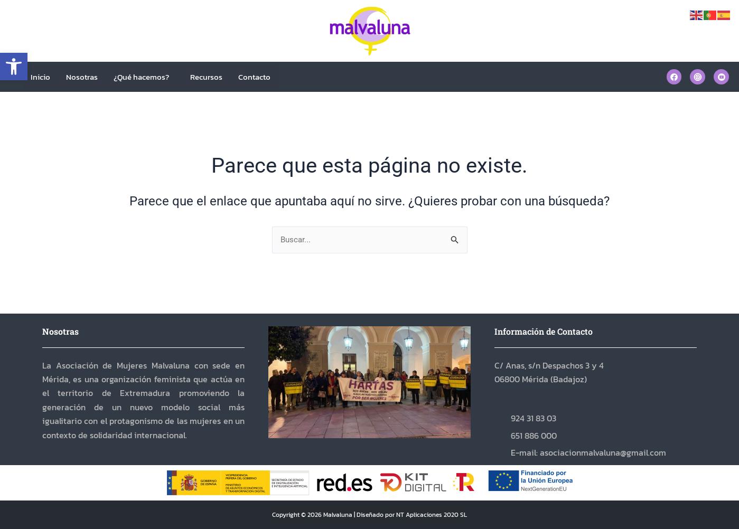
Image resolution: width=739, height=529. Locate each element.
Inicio (40, 77)
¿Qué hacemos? (141, 77)
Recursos (206, 77)
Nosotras (82, 77)
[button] (13, 66)
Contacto (254, 77)
